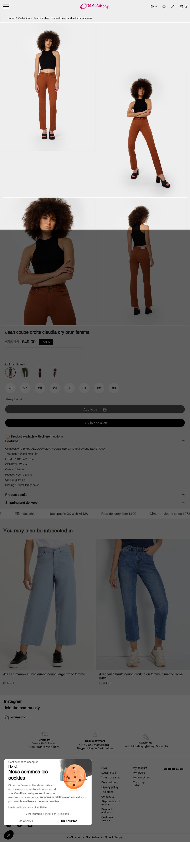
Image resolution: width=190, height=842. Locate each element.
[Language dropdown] (153, 6)
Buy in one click (95, 423)
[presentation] (38, 810)
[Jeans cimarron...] (47, 604)
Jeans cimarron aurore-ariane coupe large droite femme (44, 674)
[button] (9, 835)
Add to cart (95, 409)
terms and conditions (37, 798)
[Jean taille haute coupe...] (143, 604)
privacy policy (64, 798)
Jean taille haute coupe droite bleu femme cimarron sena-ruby (141, 676)
